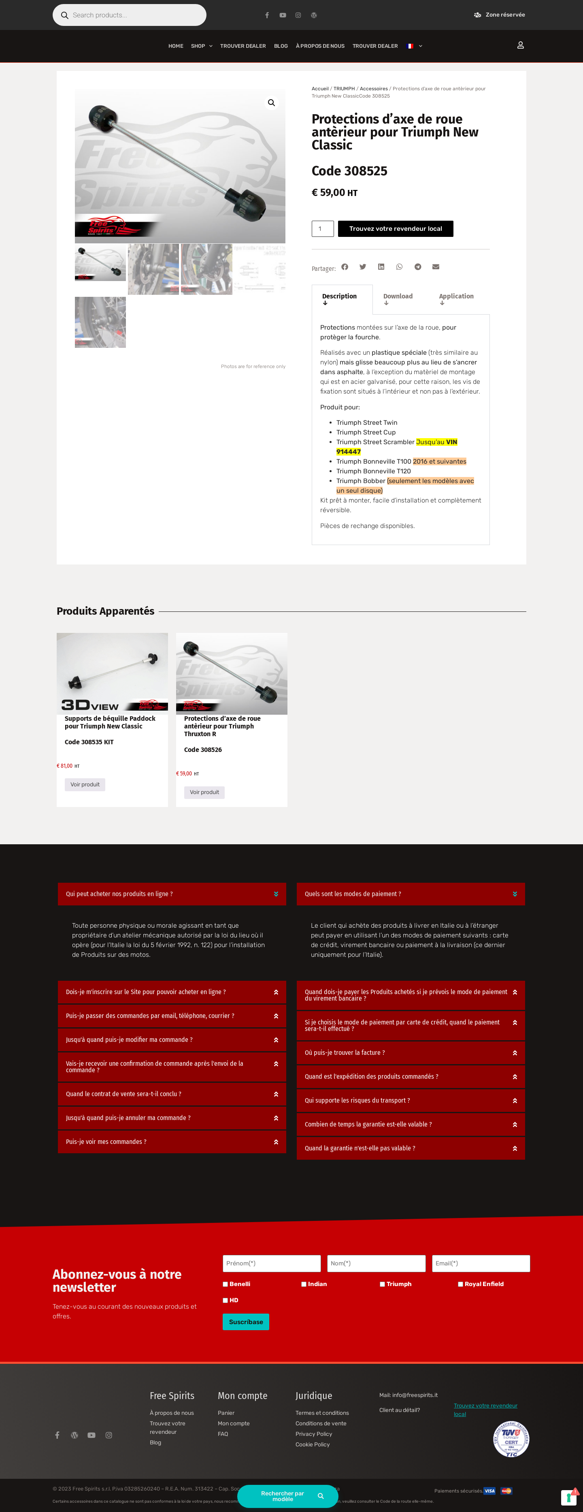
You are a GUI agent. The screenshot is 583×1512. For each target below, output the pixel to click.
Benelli (240, 1283)
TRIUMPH (344, 89)
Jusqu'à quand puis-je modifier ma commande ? (129, 1039)
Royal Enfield (484, 1283)
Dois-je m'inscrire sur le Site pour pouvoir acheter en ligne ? (146, 992)
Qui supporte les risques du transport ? (357, 1100)
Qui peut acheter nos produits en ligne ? (119, 894)
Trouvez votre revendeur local (397, 228)
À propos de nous (320, 46)
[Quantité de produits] (323, 229)
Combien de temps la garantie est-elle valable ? (368, 1124)
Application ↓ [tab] (456, 299)
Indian (317, 1283)
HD (234, 1299)
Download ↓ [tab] (398, 299)
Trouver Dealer (243, 46)
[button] (271, 103)
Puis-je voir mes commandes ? (106, 1142)
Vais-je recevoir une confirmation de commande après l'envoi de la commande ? (154, 1067)
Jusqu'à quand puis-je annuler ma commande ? (128, 1118)
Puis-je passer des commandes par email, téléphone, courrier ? (150, 1016)
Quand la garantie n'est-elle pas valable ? (360, 1148)
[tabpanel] (401, 430)
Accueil (320, 89)
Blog (281, 46)
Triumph (399, 1283)
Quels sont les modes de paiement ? (353, 894)
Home (175, 46)
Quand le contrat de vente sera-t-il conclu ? (123, 1094)
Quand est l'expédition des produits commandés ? (371, 1076)
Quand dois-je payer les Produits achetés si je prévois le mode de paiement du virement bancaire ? (406, 995)
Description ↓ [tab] (339, 299)
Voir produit (85, 784)
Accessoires (374, 89)
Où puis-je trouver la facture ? (345, 1052)
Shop (201, 46)
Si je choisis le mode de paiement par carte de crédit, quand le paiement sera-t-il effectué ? (402, 1025)
